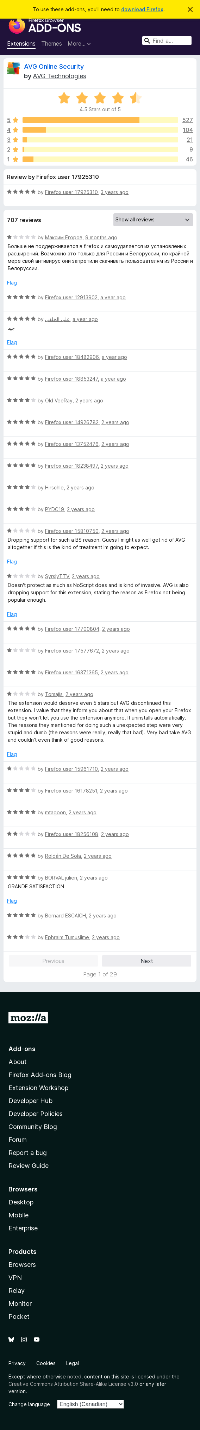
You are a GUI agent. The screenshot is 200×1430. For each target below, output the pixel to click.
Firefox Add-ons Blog (39, 1074)
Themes (51, 43)
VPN (15, 1277)
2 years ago (89, 400)
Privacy (17, 1363)
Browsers (22, 1264)
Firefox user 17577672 (72, 651)
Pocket (19, 1316)
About (17, 1061)
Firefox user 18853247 (71, 379)
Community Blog (32, 1126)
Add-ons (22, 1049)
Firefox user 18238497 (71, 466)
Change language (29, 1404)
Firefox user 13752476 (72, 444)
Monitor (20, 1303)
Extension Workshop (38, 1087)
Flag (12, 283)
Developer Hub (30, 1100)
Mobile (18, 1215)
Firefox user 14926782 (72, 422)
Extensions (21, 43)
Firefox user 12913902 (71, 297)
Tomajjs (54, 694)
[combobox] (167, 40)
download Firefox (142, 9)
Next (146, 960)
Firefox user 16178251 (71, 791)
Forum (17, 1139)
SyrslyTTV (57, 576)
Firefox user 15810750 (72, 531)
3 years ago (115, 192)
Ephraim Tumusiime (67, 937)
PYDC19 (54, 509)
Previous (53, 960)
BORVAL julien (61, 878)
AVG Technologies (59, 76)
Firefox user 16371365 (71, 672)
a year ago (113, 297)
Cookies (46, 1363)
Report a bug (27, 1152)
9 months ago (101, 237)
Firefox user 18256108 (71, 834)
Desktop (20, 1202)
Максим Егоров (63, 237)
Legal (72, 1363)
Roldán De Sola (63, 856)
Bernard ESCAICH (65, 915)
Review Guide (28, 1165)
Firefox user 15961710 (71, 769)
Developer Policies (35, 1113)
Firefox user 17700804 (72, 629)
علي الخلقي (57, 319)
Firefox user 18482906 (72, 357)
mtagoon (55, 812)
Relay (16, 1290)
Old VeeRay (59, 400)
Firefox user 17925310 (71, 192)
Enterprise (23, 1228)
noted (74, 1376)
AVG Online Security (54, 66)
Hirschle (54, 487)
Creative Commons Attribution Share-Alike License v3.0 (73, 1384)
